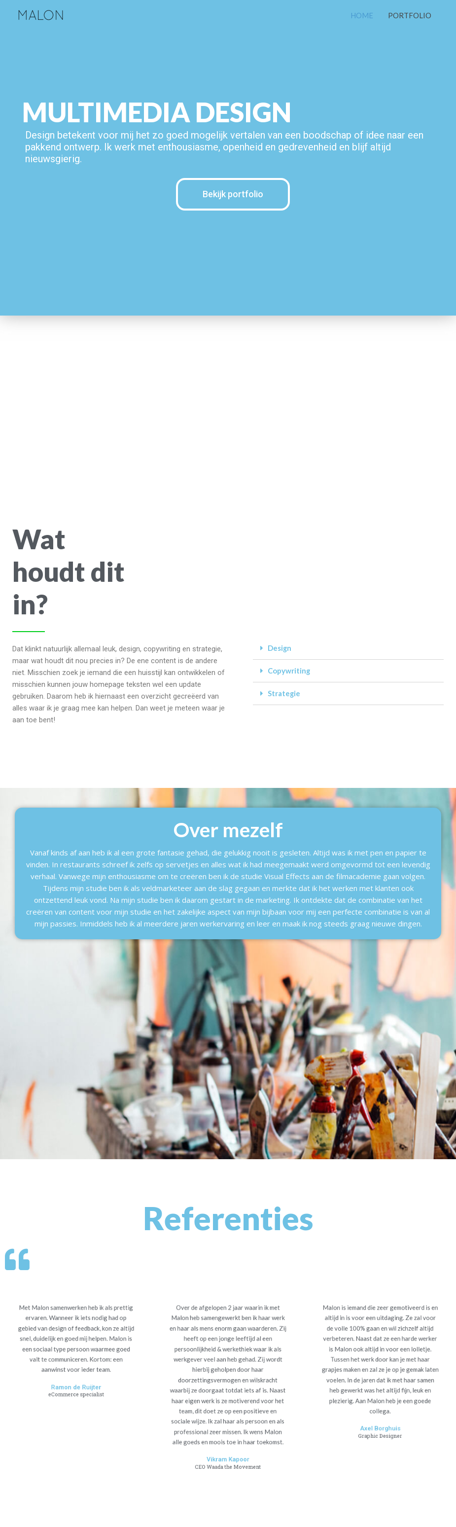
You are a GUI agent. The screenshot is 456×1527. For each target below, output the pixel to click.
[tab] (348, 648)
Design (280, 647)
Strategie (284, 693)
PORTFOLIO (409, 15)
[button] (233, 194)
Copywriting (289, 670)
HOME (362, 15)
